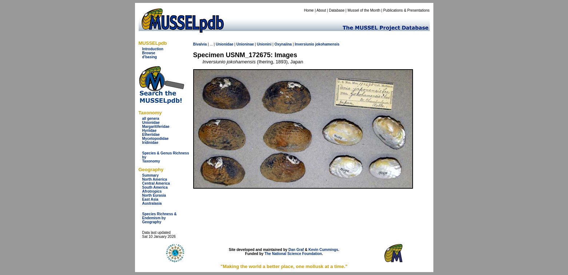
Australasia (152, 203)
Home (309, 10)
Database (337, 10)
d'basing (149, 57)
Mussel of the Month (363, 10)
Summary (150, 175)
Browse (148, 53)
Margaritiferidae (156, 127)
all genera (150, 119)
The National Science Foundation (293, 254)
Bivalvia (200, 44)
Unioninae (245, 44)
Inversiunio (304, 44)
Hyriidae (149, 131)
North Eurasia (154, 195)
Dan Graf (296, 250)
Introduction (152, 49)
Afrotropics (152, 191)
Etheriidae (151, 135)
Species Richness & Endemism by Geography (159, 218)
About (321, 10)
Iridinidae (150, 143)
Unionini (264, 44)
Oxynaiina (283, 44)
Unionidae (151, 123)
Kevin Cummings (323, 250)
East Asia (150, 199)
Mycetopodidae (155, 139)
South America (155, 187)
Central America (156, 183)
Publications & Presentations (406, 10)
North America (154, 179)
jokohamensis (327, 44)
